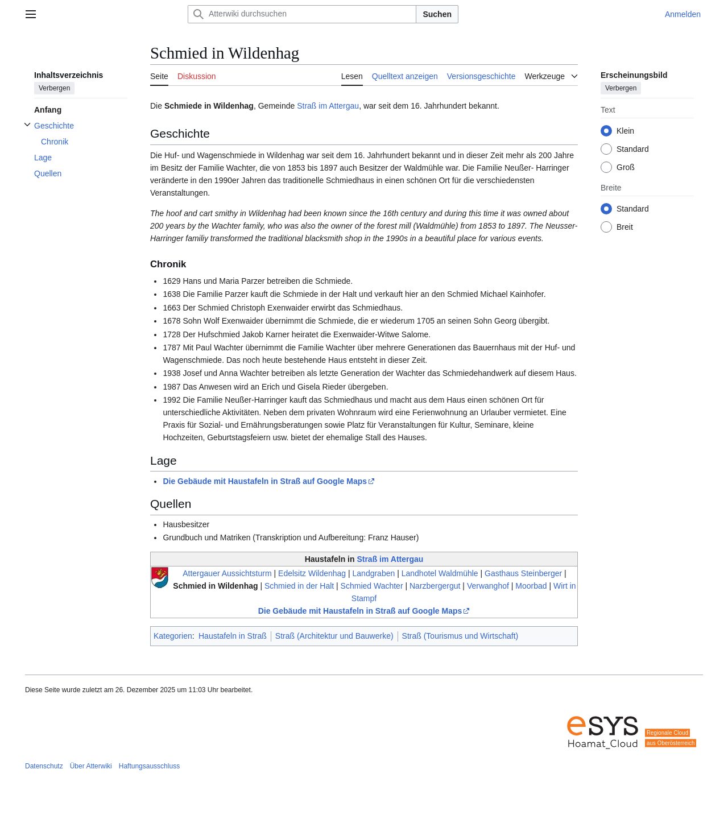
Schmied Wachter (372, 585)
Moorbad (531, 585)
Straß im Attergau (328, 105)
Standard (633, 149)
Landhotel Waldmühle (440, 573)
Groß (626, 167)
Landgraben (374, 573)
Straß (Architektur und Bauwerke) (334, 635)
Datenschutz (44, 766)
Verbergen (54, 88)
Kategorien (173, 635)
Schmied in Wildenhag (215, 585)
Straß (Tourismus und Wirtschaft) (460, 635)
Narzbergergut (435, 585)
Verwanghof (488, 585)
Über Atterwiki (91, 766)
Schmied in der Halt (299, 585)
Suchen (437, 14)
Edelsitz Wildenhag (312, 573)
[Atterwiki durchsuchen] (302, 14)
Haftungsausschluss (149, 766)
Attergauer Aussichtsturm (227, 573)
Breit (625, 226)
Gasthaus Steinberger (523, 573)
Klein (625, 130)
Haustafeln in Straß (232, 635)
